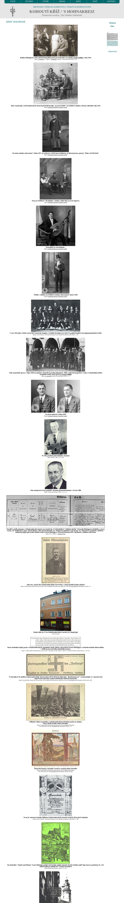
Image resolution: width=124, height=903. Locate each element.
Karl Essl (74, 632)
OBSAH (62, 1)
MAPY (78, 1)
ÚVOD (12, 1)
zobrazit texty (112, 51)
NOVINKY (29, 1)
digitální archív (61, 534)
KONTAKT (111, 1)
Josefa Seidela (78, 58)
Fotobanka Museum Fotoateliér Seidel (57, 107)
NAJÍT (95, 1)
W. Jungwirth (48, 376)
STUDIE (46, 1)
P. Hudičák (53, 59)
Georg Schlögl (66, 374)
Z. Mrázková (41, 59)
